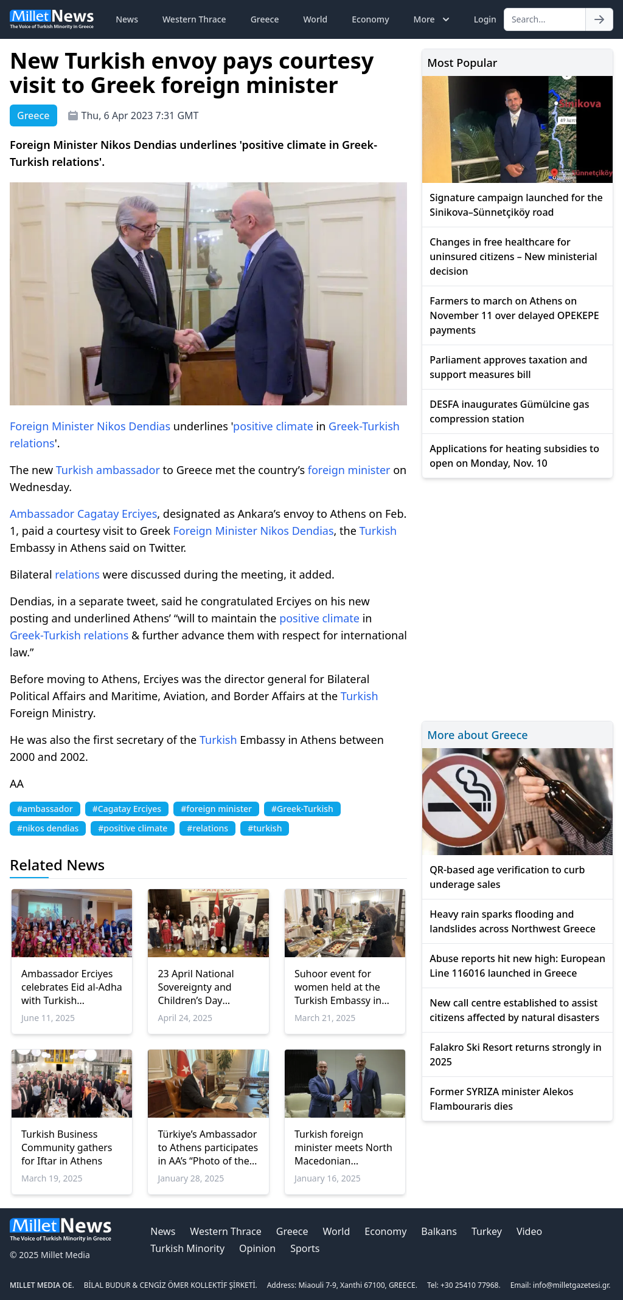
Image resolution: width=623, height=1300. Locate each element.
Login (485, 19)
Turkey (487, 1231)
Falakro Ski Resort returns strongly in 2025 (515, 1054)
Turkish (381, 426)
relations (32, 443)
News (127, 19)
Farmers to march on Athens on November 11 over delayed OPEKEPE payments (514, 315)
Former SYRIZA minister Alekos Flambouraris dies (501, 1099)
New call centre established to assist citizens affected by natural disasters (514, 1010)
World (315, 19)
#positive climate (132, 828)
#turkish (265, 828)
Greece (265, 19)
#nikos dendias (47, 828)
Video (529, 1231)
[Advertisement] (517, 598)
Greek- (345, 426)
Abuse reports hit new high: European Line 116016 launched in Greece (517, 966)
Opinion (257, 1248)
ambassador (128, 470)
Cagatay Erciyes (117, 513)
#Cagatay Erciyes (126, 808)
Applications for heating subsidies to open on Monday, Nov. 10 (514, 456)
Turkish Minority (187, 1248)
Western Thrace (194, 19)
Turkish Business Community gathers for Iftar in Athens (67, 1147)
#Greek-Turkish (302, 808)
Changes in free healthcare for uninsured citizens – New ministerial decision (513, 256)
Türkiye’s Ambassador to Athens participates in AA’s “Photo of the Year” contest (208, 1147)
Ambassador (42, 513)
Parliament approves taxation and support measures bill (508, 367)
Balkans (439, 1231)
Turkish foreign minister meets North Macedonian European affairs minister (343, 1147)
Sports (304, 1248)
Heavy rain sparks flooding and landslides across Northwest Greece (513, 921)
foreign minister (349, 470)
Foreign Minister (52, 426)
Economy (370, 19)
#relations (207, 828)
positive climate (273, 426)
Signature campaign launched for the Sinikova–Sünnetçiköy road (516, 205)
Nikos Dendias (133, 426)
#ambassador (45, 808)
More (433, 19)
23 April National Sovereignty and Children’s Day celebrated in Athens (204, 987)
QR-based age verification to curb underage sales (507, 877)
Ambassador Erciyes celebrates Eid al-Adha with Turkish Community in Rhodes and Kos (71, 987)
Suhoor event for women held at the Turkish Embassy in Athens (337, 987)
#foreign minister (216, 808)
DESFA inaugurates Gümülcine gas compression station (509, 411)
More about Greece (477, 734)
